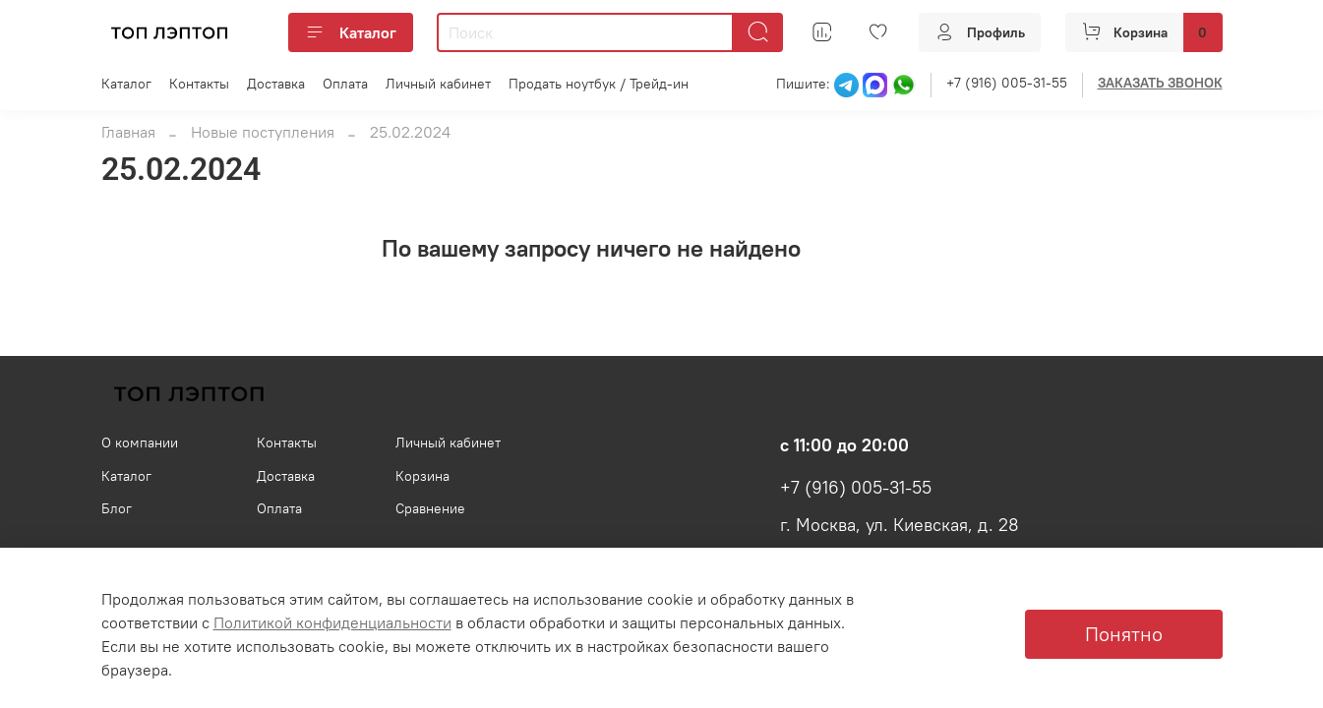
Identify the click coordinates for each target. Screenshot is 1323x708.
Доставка (276, 83)
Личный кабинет (438, 83)
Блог (116, 508)
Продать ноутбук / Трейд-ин (599, 83)
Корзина (422, 476)
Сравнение (430, 508)
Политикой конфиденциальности (332, 622)
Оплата (345, 83)
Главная (128, 132)
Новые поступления (262, 132)
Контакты (199, 83)
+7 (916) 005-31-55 (1006, 82)
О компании (139, 442)
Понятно (1124, 633)
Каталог (350, 32)
